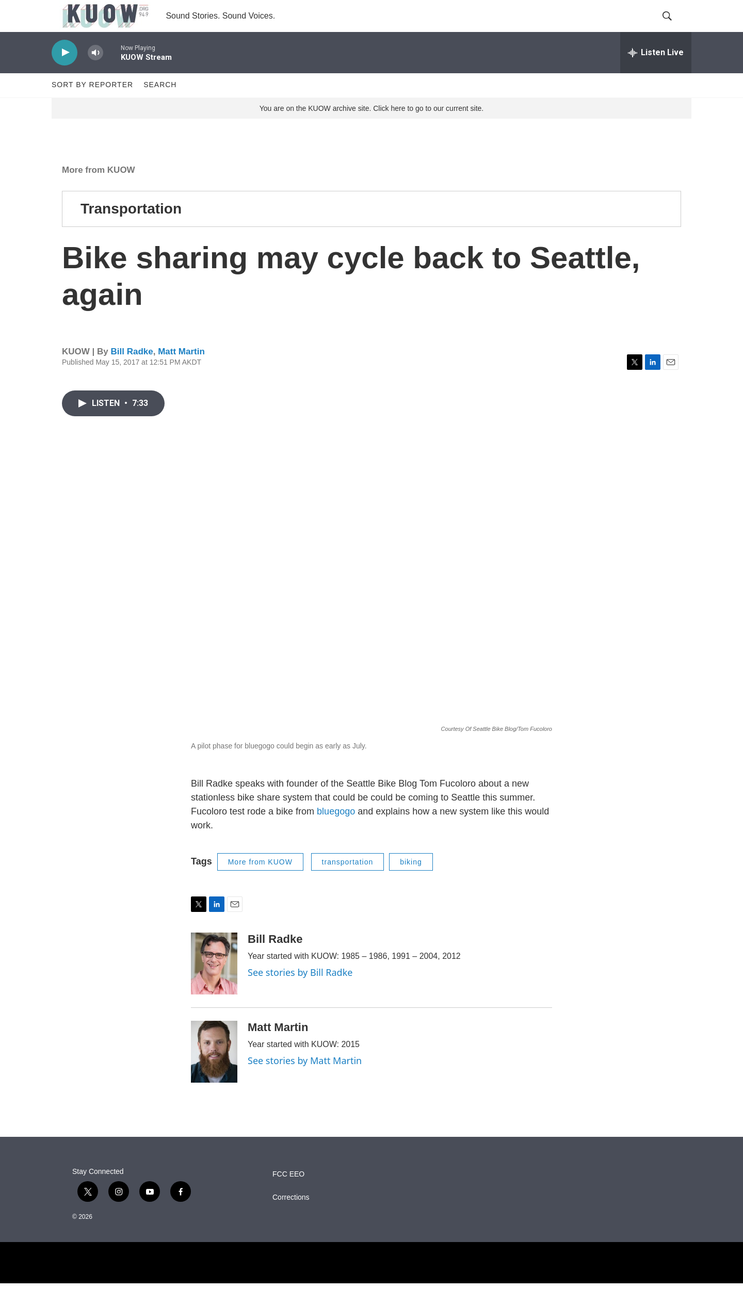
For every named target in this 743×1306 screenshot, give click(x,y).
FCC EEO (288, 1197)
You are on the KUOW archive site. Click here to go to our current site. (371, 130)
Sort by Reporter (92, 107)
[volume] (95, 75)
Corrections (291, 1220)
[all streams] (655, 74)
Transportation (131, 231)
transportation (348, 884)
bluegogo (336, 833)
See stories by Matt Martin (305, 1083)
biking (411, 884)
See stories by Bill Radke (300, 995)
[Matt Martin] (214, 1074)
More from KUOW (98, 192)
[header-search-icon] (675, 27)
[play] (64, 75)
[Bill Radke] (214, 986)
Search (159, 107)
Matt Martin (181, 374)
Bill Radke (131, 374)
